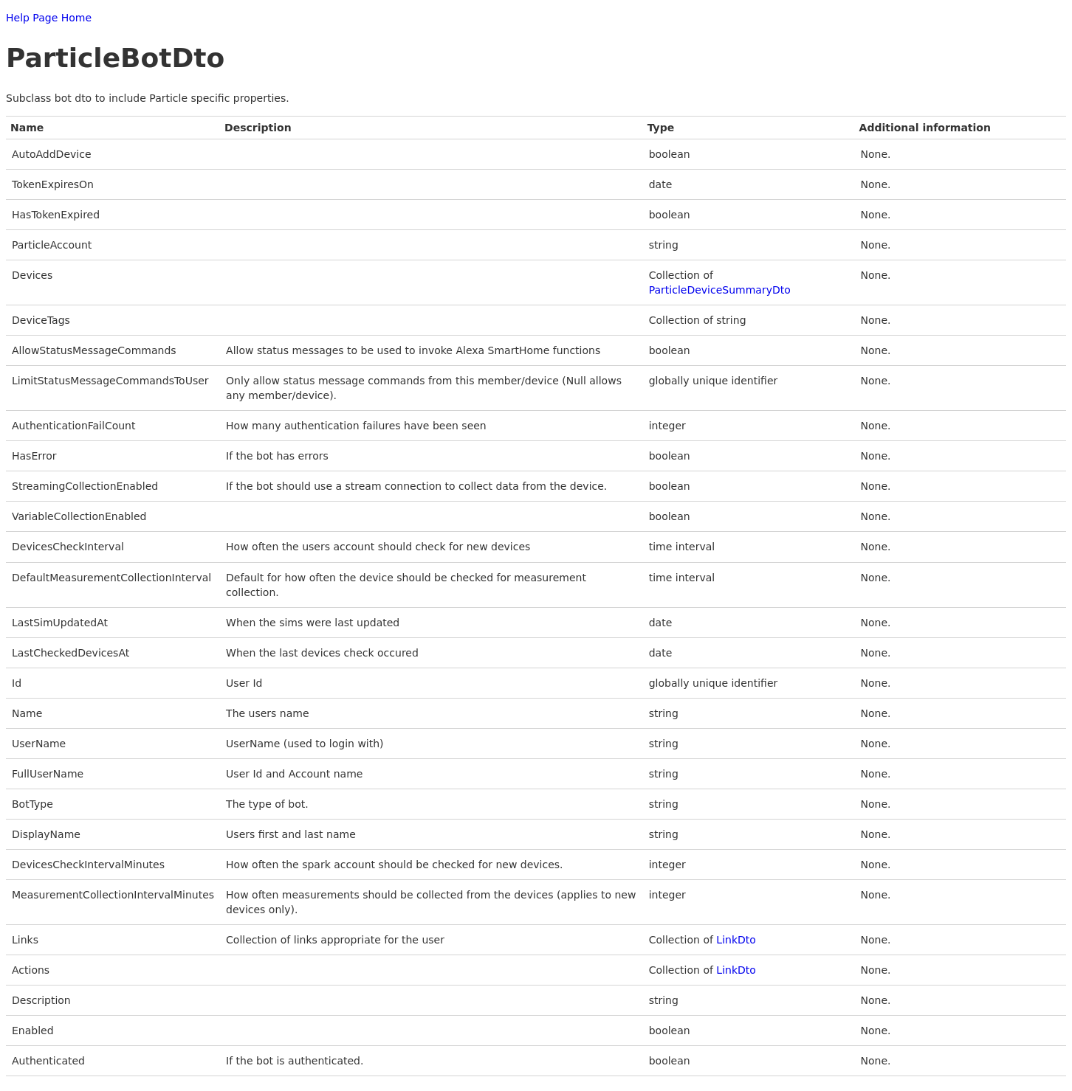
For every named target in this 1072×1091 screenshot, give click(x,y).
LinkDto (736, 940)
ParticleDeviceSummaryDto (720, 290)
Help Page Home (49, 18)
